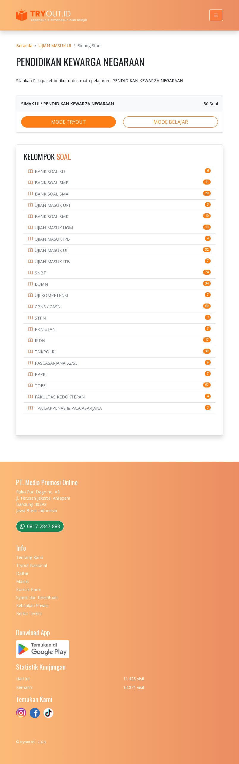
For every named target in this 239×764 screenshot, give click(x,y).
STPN (40, 318)
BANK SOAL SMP (51, 182)
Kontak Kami (28, 589)
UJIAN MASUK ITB (52, 261)
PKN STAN (45, 329)
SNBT (40, 273)
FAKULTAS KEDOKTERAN (60, 397)
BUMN (41, 284)
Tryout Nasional (31, 565)
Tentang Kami (29, 557)
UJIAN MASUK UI (55, 45)
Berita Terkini (29, 613)
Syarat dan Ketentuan (37, 597)
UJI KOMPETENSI (51, 295)
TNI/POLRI (45, 352)
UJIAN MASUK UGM (54, 228)
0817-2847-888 (40, 526)
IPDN (40, 340)
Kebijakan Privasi (32, 605)
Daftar (22, 573)
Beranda (24, 45)
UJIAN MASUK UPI (52, 205)
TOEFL (41, 385)
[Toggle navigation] (216, 15)
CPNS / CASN (48, 306)
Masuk (22, 581)
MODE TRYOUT (68, 122)
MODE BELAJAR (170, 122)
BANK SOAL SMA (51, 194)
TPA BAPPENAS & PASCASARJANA (68, 408)
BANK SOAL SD (50, 171)
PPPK (40, 374)
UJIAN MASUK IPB (52, 239)
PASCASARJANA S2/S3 (56, 363)
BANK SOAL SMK (51, 216)
